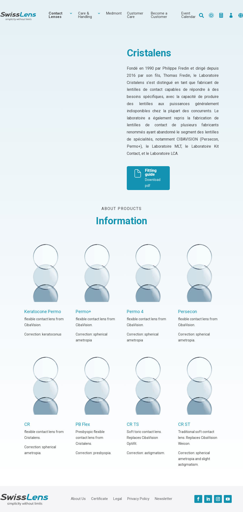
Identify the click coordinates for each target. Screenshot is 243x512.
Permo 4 (135, 311)
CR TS (133, 424)
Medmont (114, 14)
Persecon (187, 311)
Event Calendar (188, 15)
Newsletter (163, 498)
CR (27, 424)
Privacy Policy (138, 498)
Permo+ (83, 311)
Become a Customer (159, 15)
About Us (78, 498)
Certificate (99, 498)
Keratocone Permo (42, 311)
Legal (117, 498)
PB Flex (83, 424)
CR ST (184, 424)
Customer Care (135, 15)
